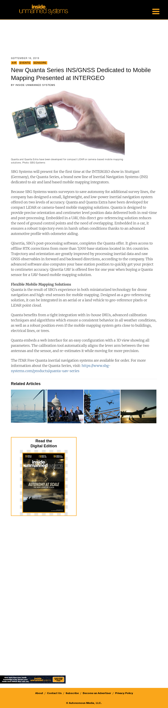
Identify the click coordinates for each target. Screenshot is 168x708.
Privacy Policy (124, 693)
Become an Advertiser (97, 693)
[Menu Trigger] (155, 10)
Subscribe (72, 693)
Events (25, 62)
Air (14, 62)
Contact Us (54, 693)
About (39, 693)
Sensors (40, 62)
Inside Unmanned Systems (35, 85)
